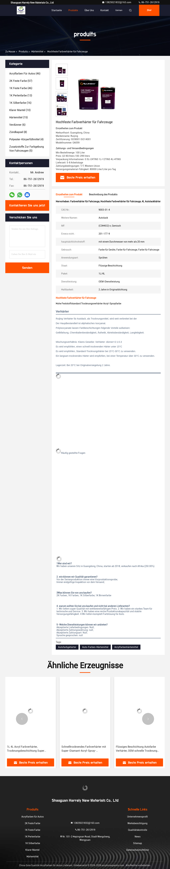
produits (23, 51)
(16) (20, 102)
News (137, 836)
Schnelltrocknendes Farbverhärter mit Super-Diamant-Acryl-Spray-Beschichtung (83, 749)
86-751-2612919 (148, 2)
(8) (18, 132)
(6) (17, 124)
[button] (22, 719)
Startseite (56, 10)
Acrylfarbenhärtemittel (126, 647)
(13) (20, 95)
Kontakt (104, 10)
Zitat (149, 10)
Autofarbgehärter (67, 647)
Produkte (73, 10)
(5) (26, 148)
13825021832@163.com (117, 2)
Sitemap (137, 843)
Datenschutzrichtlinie (137, 850)
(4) (26, 139)
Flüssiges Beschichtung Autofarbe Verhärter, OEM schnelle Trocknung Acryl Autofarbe (136, 749)
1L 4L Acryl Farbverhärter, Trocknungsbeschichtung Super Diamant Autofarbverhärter (25, 749)
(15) (18, 117)
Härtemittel (37, 51)
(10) (20, 110)
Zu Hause (10, 51)
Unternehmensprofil (137, 816)
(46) (24, 73)
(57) (20, 80)
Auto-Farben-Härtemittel (95, 647)
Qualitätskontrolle (137, 830)
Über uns (89, 10)
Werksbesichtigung (137, 823)
